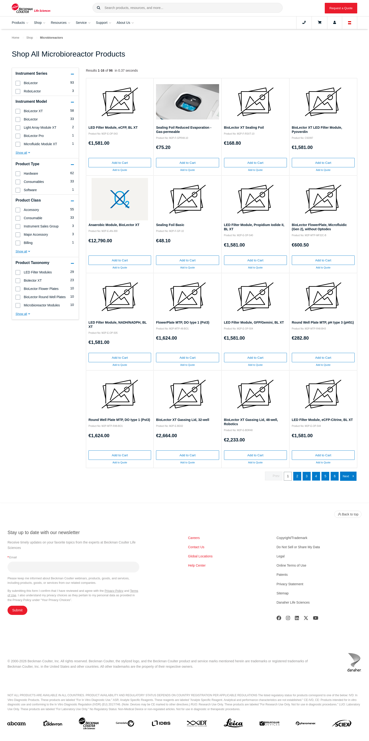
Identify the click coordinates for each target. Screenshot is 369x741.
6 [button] (335, 476)
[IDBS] (161, 724)
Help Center (197, 565)
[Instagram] (288, 619)
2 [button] (297, 476)
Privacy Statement (290, 584)
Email (12, 557)
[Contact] (304, 22)
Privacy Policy (114, 591)
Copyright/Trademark (292, 538)
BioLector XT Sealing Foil (244, 127)
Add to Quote (119, 170)
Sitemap (283, 593)
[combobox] (187, 7)
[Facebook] (279, 619)
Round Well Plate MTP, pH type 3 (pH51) (323, 322)
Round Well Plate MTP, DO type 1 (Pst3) (119, 420)
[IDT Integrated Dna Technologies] (197, 724)
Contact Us (196, 547)
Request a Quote (341, 8)
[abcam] (16, 724)
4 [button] (316, 476)
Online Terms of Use (291, 565)
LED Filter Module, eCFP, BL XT (113, 127)
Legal (281, 556)
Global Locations (200, 556)
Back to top (347, 514)
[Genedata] (125, 724)
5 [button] (325, 476)
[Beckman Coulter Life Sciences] (88, 724)
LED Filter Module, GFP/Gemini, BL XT (254, 322)
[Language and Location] (349, 22)
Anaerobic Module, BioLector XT (113, 225)
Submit (17, 610)
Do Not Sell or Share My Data (298, 547)
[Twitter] (306, 619)
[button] (98, 8)
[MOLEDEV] (269, 724)
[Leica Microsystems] (233, 724)
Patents (282, 574)
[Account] (334, 22)
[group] (45, 82)
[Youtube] (315, 619)
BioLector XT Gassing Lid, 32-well (182, 420)
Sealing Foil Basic (170, 225)
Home (15, 37)
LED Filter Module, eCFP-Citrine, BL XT (322, 420)
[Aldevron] (52, 724)
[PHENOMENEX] (305, 724)
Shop (29, 37)
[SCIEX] (341, 724)
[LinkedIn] (297, 619)
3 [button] (307, 476)
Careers (194, 538)
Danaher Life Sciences (293, 602)
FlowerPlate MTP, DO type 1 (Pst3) (182, 322)
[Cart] (319, 22)
